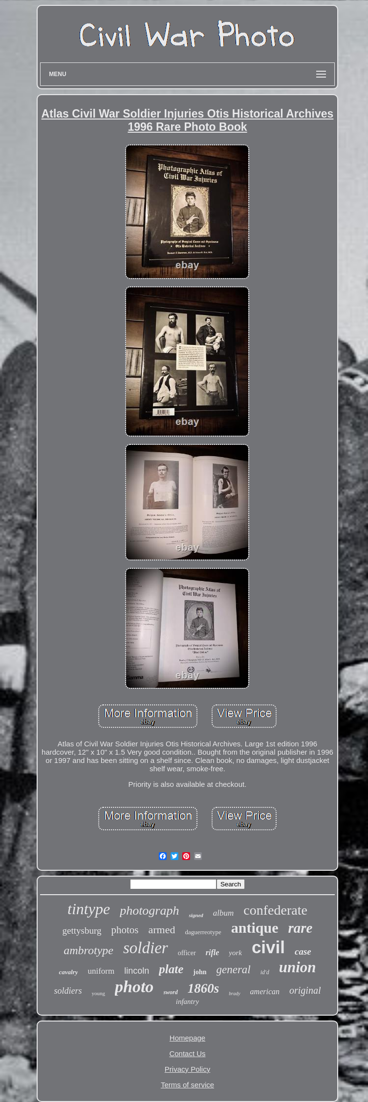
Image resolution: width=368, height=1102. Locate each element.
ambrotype (88, 950)
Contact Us (187, 1053)
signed (196, 915)
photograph (149, 910)
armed (161, 929)
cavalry (68, 972)
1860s (203, 988)
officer (187, 953)
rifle (212, 952)
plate (171, 969)
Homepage (187, 1038)
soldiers (68, 991)
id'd (264, 972)
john (199, 972)
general (233, 969)
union (297, 967)
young (99, 993)
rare (300, 928)
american (265, 991)
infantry (187, 1001)
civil (268, 947)
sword (170, 992)
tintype (88, 909)
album (223, 913)
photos (124, 930)
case (303, 951)
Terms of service (187, 1085)
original (305, 990)
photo (134, 987)
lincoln (136, 971)
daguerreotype (203, 932)
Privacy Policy (187, 1069)
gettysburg (82, 930)
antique (255, 928)
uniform (100, 971)
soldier (145, 948)
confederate (275, 910)
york (235, 953)
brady (234, 993)
